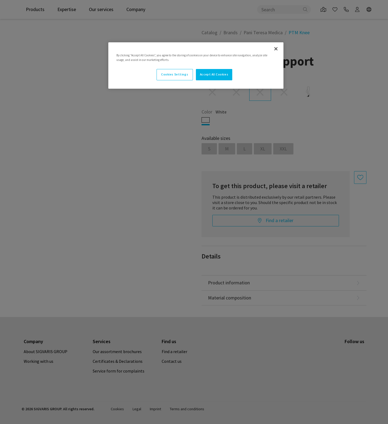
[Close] (276, 49)
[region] (195, 65)
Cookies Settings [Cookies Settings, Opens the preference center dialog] (174, 74)
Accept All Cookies (214, 74)
